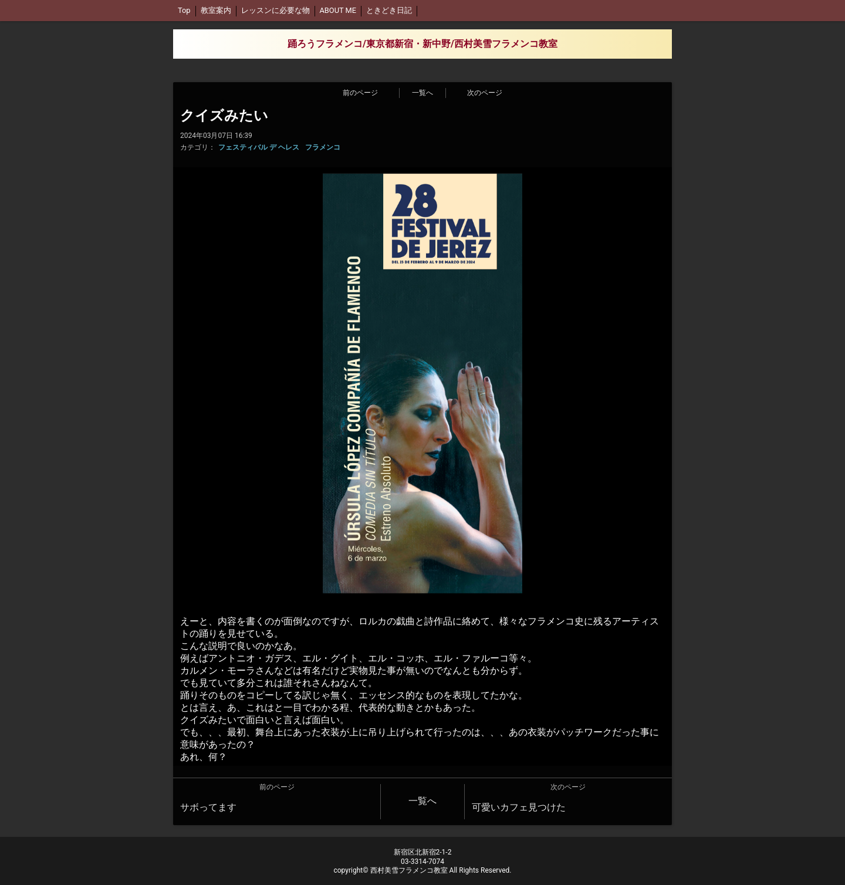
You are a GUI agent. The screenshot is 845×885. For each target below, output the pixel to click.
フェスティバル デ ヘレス (258, 147)
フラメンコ (322, 147)
